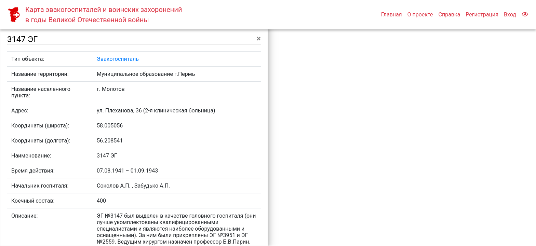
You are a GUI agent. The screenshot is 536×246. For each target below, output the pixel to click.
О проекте (420, 14)
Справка (449, 14)
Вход (510, 14)
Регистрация (482, 14)
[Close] (258, 39)
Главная (391, 14)
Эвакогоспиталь (118, 59)
